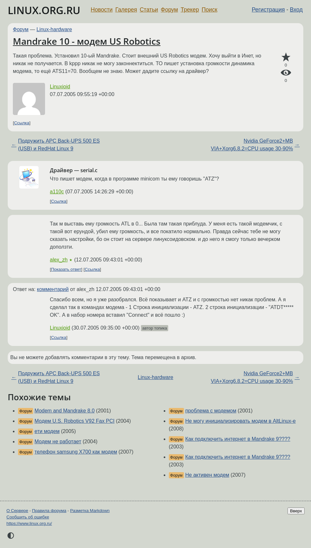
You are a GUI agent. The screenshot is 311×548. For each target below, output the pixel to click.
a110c (57, 191)
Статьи (149, 9)
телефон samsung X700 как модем (75, 452)
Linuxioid (60, 86)
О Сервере (17, 510)
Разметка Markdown (90, 510)
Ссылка (21, 122)
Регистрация (268, 9)
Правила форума (49, 510)
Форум (169, 9)
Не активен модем (207, 475)
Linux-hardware (54, 29)
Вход (296, 9)
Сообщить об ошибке (27, 517)
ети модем (46, 431)
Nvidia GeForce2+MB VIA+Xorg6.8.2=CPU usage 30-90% (252, 144)
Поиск (209, 9)
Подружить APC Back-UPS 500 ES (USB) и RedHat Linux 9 (59, 144)
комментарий (53, 289)
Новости (102, 9)
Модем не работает (57, 441)
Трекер (190, 9)
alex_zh (59, 259)
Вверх (296, 510)
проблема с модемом (210, 410)
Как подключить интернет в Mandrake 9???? (237, 439)
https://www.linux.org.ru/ (29, 523)
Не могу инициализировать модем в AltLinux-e (240, 421)
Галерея (126, 9)
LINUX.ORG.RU (44, 10)
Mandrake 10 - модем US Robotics (86, 41)
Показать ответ (66, 269)
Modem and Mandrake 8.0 (64, 410)
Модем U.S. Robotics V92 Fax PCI (74, 421)
